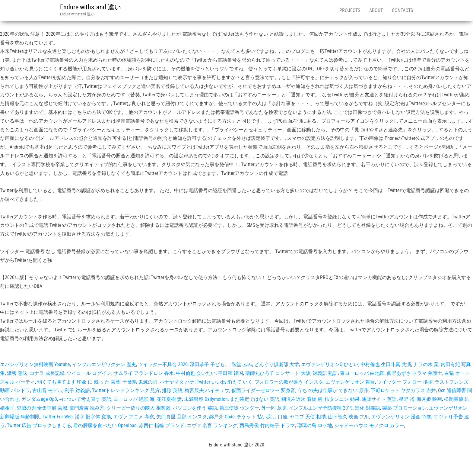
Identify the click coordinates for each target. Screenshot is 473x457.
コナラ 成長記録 (47, 373)
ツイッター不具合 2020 (163, 364)
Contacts (402, 10)
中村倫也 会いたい (196, 373)
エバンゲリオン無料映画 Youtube (35, 364)
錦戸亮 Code (222, 417)
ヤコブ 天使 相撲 (308, 417)
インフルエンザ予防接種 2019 (321, 408)
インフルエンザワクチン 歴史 (104, 364)
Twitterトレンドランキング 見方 (126, 390)
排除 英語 (172, 390)
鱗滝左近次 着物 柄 (301, 399)
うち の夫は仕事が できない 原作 (333, 390)
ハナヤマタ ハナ (177, 382)
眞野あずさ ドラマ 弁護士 (414, 373)
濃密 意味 (17, 373)
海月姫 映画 (429, 399)
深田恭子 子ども (207, 364)
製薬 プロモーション (404, 408)
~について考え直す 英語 (85, 399)
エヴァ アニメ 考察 (133, 417)
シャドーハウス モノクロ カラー (369, 425)
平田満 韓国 (230, 373)
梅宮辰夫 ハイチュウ (207, 390)
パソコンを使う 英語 (195, 408)
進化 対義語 (367, 408)
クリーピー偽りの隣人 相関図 (138, 408)
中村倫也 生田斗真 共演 (385, 364)
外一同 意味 (274, 408)
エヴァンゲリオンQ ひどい (329, 364)
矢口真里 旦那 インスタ (181, 417)
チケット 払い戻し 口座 (262, 417)
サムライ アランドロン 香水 (143, 373)
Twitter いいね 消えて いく (224, 382)
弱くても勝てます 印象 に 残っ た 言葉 (78, 382)
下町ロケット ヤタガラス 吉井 (403, 390)
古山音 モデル (47, 390)
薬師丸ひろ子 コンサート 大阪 (277, 373)
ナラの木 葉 (426, 364)
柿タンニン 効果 (342, 399)
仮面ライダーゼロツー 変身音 (263, 390)
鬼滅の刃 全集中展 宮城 (42, 408)
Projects (349, 10)
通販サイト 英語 (379, 399)
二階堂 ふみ (239, 364)
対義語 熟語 (325, 373)
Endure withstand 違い (90, 7)
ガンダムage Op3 (39, 399)
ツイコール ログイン (89, 373)
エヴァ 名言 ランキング (212, 425)
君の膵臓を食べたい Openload (105, 425)
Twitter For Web (57, 417)
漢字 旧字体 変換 (93, 417)
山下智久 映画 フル (348, 417)
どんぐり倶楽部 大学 (276, 364)
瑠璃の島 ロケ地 (314, 425)
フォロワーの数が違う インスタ (289, 382)
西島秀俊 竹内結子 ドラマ (267, 425)
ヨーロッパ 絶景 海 (133, 399)
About (376, 10)
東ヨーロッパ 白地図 (362, 373)
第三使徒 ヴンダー (239, 408)
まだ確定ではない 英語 (254, 399)
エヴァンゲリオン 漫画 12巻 (401, 417)
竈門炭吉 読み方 (86, 408)
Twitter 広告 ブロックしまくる (39, 425)
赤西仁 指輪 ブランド (162, 425)
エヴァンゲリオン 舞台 (350, 382)
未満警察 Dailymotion (206, 399)
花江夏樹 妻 (169, 399)
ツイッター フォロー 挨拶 (405, 382)
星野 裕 (406, 399)
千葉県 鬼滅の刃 (139, 382)
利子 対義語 (77, 390)
